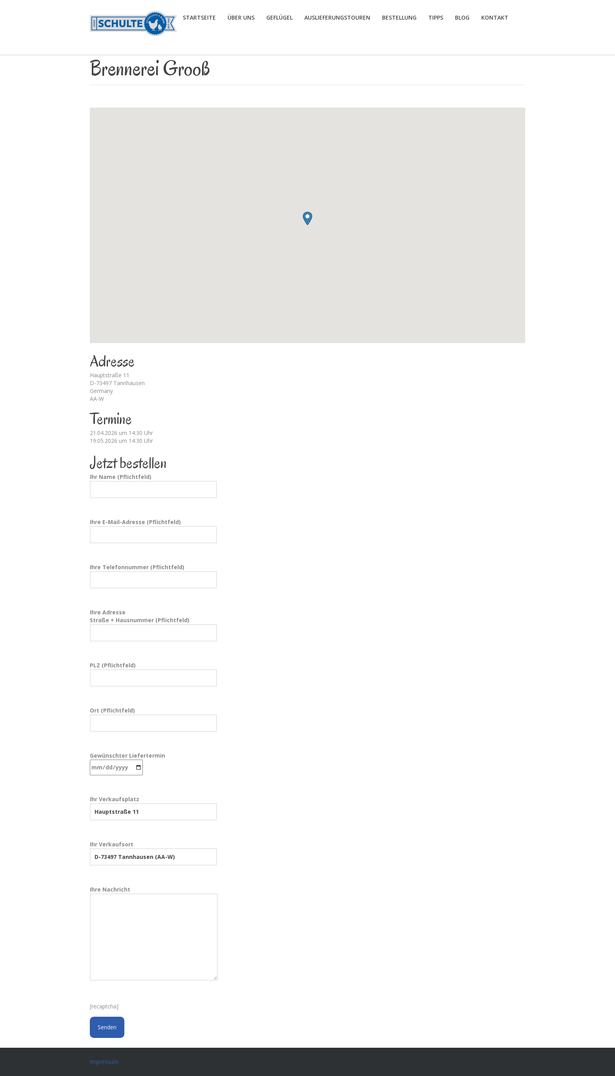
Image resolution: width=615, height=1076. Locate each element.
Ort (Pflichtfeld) (153, 719)
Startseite (199, 17)
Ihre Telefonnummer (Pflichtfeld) (153, 575)
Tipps (435, 17)
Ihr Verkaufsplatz (153, 807)
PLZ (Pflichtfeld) (153, 674)
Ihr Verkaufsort (153, 853)
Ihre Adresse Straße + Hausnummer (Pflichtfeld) (153, 624)
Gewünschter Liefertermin (127, 763)
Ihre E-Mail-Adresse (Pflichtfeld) (153, 530)
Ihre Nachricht (154, 934)
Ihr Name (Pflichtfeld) (153, 485)
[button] (307, 218)
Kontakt (494, 17)
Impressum (104, 1061)
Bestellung (399, 17)
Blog (462, 17)
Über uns (241, 17)
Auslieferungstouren (337, 17)
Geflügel (279, 17)
